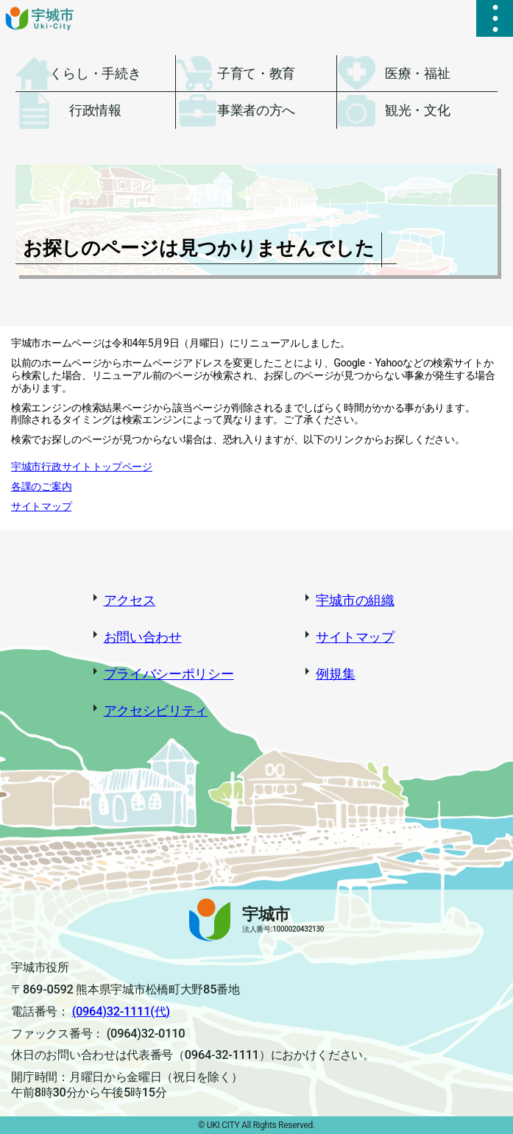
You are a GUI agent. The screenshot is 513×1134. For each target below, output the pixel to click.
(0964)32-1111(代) (121, 1011)
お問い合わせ (143, 637)
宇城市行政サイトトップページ (81, 466)
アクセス (130, 600)
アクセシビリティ (156, 710)
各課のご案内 (41, 486)
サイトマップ (41, 506)
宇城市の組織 (355, 600)
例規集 (335, 673)
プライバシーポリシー (169, 673)
